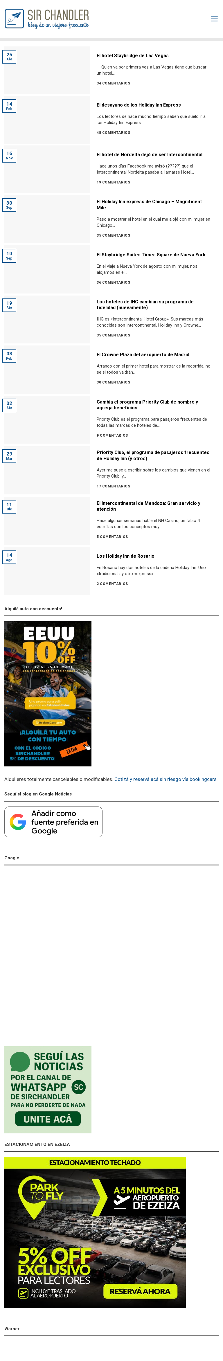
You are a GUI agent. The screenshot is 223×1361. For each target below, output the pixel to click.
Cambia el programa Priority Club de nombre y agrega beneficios (147, 405)
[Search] (203, 19)
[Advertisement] (47, 957)
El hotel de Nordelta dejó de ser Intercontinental (149, 154)
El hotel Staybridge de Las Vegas (133, 55)
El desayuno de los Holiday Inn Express (139, 105)
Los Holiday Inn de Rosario (125, 556)
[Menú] (214, 19)
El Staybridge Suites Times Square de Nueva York (151, 255)
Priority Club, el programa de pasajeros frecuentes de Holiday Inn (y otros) (153, 455)
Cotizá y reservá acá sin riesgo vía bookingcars (165, 779)
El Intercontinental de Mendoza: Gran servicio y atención (148, 506)
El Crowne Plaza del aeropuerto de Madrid (143, 354)
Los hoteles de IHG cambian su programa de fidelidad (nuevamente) (145, 305)
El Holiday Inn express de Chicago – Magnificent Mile (149, 204)
